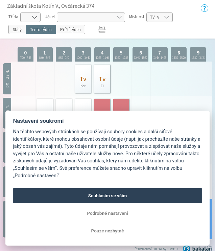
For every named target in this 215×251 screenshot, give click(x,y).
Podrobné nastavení (107, 213)
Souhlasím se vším (107, 195)
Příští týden (70, 29)
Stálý (17, 29)
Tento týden (41, 29)
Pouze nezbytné (107, 230)
